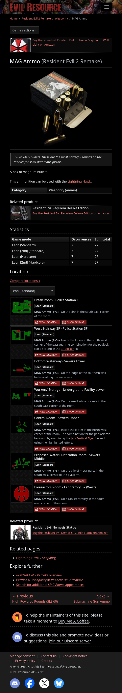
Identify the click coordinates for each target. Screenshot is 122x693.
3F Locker (67, 349)
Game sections (23, 30)
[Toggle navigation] (106, 7)
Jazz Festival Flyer (82, 438)
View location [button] (48, 322)
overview (39, 575)
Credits (46, 661)
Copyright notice (75, 656)
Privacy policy (25, 661)
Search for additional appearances (50, 585)
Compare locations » (25, 281)
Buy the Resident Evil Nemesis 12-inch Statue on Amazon (71, 533)
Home (14, 18)
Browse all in (49, 580)
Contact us (49, 656)
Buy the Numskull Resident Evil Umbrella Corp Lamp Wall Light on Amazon (71, 42)
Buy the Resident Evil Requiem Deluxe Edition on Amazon (71, 213)
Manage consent (22, 656)
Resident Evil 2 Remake (36, 18)
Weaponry (61, 18)
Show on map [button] (75, 322)
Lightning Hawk (79, 181)
